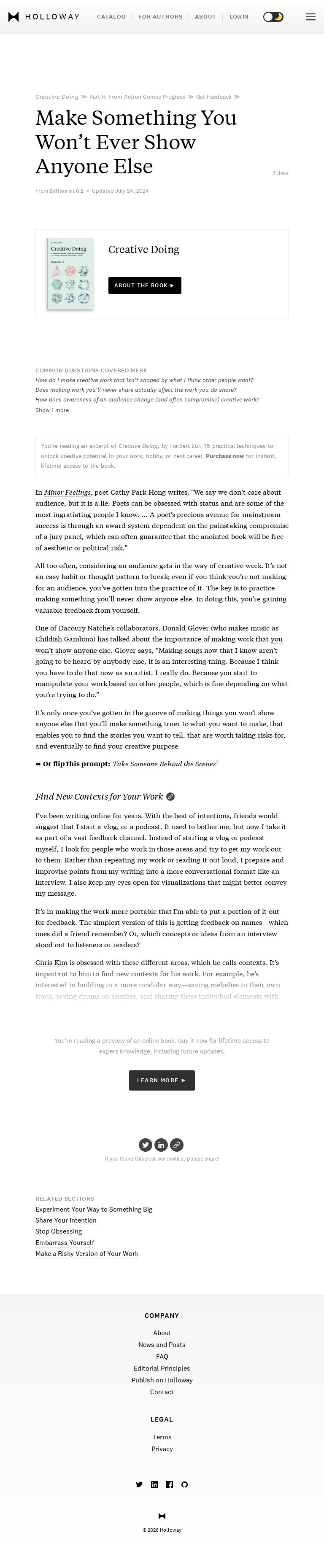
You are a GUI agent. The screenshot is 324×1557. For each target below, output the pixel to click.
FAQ (162, 1356)
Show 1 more (52, 410)
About (205, 17)
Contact (162, 1391)
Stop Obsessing (58, 1231)
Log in (239, 17)
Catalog (111, 17)
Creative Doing (57, 96)
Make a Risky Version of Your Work (86, 1253)
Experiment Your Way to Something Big (93, 1209)
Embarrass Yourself (64, 1242)
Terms (162, 1437)
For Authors (160, 17)
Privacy (162, 1448)
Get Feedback (214, 96)
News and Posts (162, 1344)
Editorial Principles (162, 1368)
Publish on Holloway (162, 1380)
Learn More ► (162, 1080)
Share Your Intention (66, 1220)
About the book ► (145, 285)
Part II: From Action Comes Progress (137, 96)
